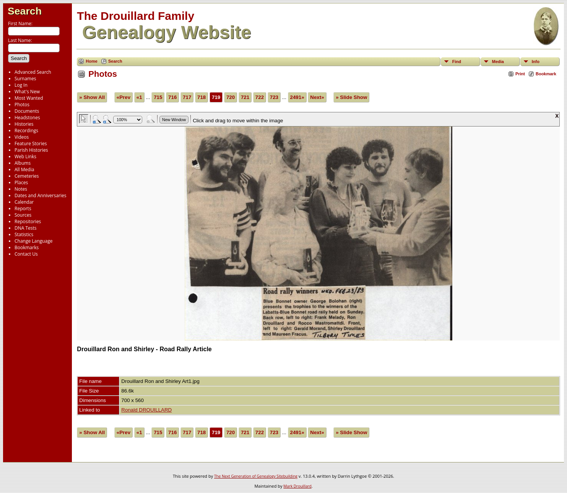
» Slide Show (351, 97)
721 (245, 97)
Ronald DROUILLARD (146, 410)
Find (456, 61)
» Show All (92, 97)
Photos (22, 104)
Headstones (27, 117)
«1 (139, 97)
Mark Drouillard (297, 486)
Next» (317, 97)
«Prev (123, 97)
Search (25, 11)
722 (259, 97)
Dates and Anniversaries (40, 195)
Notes (21, 189)
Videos (22, 137)
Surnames (25, 78)
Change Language (33, 241)
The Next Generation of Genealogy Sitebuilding (255, 476)
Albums (23, 163)
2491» (297, 97)
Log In (21, 85)
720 (230, 97)
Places (21, 182)
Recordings (26, 130)
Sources (23, 215)
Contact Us (26, 254)
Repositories (28, 221)
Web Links (25, 156)
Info (535, 61)
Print (520, 73)
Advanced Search (33, 72)
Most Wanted (29, 98)
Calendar (24, 202)
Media (498, 61)
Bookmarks (27, 247)
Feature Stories (31, 143)
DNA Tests (26, 228)
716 (172, 97)
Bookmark (546, 73)
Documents (27, 111)
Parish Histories (31, 150)
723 (274, 97)
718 (201, 97)
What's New (27, 91)
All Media (24, 169)
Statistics (24, 234)
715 (158, 97)
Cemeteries (27, 176)
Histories (24, 124)
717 (187, 97)
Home (91, 61)
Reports (23, 208)
